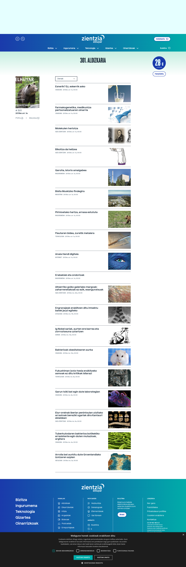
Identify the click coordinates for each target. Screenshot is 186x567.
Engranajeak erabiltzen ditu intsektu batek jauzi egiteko (76, 309)
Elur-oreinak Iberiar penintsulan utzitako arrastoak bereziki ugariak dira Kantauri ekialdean (79, 415)
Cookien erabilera (155, 515)
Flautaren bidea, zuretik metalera (74, 233)
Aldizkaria (162, 39)
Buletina (165, 48)
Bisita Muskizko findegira (70, 191)
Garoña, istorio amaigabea (71, 170)
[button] (17, 38)
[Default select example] (66, 78)
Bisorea (34, 118)
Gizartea (23, 517)
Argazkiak (64, 515)
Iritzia (62, 511)
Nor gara (151, 503)
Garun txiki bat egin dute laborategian (77, 391)
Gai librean (94, 515)
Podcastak (64, 523)
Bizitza (21, 500)
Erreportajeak (66, 527)
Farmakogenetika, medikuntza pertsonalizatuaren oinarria (73, 108)
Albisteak (64, 503)
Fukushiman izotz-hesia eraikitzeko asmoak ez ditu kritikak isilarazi (76, 372)
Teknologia (25, 511)
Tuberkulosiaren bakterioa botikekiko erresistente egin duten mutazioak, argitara (77, 436)
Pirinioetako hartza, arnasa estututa (76, 212)
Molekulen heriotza (66, 128)
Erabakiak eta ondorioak (69, 275)
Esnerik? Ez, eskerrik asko (70, 86)
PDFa (19, 118)
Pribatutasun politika (156, 511)
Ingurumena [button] (71, 48)
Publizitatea (152, 507)
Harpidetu (159, 74)
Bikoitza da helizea (66, 149)
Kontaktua (151, 519)
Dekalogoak (95, 507)
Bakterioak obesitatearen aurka (74, 349)
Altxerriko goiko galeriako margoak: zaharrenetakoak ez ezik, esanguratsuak (79, 288)
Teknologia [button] (92, 48)
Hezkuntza (94, 503)
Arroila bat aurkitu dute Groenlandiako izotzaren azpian (78, 456)
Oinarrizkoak (27, 523)
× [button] (183, 535)
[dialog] (93, 549)
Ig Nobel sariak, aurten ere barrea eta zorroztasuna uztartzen (77, 330)
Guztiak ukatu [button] (103, 557)
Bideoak (63, 519)
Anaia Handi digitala (67, 254)
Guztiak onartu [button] (83, 557)
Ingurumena (26, 505)
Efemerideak (95, 511)
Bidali (122, 515)
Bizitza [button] (52, 48)
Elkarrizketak (66, 507)
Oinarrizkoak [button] (131, 48)
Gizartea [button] (111, 48)
